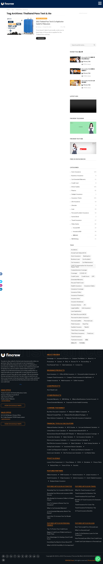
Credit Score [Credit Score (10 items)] (85, 276)
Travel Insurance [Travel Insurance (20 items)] (76, 336)
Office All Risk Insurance (67, 374)
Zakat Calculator (76, 443)
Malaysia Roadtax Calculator (55, 427)
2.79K (63, 27)
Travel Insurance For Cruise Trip (84, 504)
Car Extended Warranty (83, 179)
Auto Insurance (83, 172)
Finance (83, 190)
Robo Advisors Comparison (55, 418)
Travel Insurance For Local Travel (85, 496)
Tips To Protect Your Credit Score (57, 529)
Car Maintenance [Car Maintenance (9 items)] (87, 262)
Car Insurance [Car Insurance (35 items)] (75, 262)
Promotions (50, 361)
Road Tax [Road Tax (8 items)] (85, 324)
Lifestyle (83, 205)
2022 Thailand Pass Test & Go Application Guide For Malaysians (50, 22)
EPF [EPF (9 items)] (93, 276)
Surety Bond (83, 216)
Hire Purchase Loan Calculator (72, 453)
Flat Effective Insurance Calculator (57, 443)
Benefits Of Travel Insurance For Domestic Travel (88, 500)
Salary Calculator (68, 437)
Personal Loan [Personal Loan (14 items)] (88, 320)
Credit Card (83, 183)
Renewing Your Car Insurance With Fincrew (60, 490)
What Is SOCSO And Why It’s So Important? (60, 545)
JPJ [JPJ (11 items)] (85, 305)
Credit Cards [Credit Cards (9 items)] (75, 276)
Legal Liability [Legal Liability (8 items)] (75, 308)
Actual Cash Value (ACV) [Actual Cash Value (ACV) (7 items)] (78, 253)
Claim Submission (67, 365)
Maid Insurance (65, 380)
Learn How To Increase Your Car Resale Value (59, 517)
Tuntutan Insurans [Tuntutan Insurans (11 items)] (76, 339)
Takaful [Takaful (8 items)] (86, 327)
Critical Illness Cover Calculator (56, 430)
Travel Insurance (41, 18)
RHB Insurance (64, 474)
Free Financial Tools (53, 365)
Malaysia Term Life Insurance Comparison (78, 418)
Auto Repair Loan (52, 390)
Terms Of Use (66, 465)
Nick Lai (39, 27)
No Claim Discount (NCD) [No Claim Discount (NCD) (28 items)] (78, 314)
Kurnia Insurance (78, 474)
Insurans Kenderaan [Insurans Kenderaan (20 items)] (77, 301)
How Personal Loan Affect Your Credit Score (88, 538)
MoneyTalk (86, 61)
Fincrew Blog (85, 361)
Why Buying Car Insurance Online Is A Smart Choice (60, 499)
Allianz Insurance (52, 474)
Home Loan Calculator (53, 453)
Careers (59, 361)
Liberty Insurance (78, 478)
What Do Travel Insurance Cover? (85, 490)
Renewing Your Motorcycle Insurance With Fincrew (60, 494)
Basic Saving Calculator (91, 443)
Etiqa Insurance (65, 478)
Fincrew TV (74, 361)
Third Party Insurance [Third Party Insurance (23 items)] (77, 333)
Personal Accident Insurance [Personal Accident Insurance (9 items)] (80, 317)
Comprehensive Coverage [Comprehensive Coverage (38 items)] (79, 270)
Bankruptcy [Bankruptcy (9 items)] (86, 256)
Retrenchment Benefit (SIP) (77, 430)
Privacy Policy (97, 462)
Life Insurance (83, 201)
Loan (83, 209)
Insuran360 (84, 228)
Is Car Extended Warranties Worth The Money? (59, 512)
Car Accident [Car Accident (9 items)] (86, 259)
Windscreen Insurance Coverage (87, 434)
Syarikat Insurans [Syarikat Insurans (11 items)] (76, 327)
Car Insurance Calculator (83, 437)
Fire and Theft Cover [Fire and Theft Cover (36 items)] (77, 282)
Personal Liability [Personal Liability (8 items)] (76, 320)
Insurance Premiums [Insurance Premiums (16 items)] (77, 295)
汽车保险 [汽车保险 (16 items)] (82, 343)
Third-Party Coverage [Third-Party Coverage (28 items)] (77, 330)
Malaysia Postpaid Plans (54, 415)
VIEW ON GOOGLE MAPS (13, 405)
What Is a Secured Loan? (82, 530)
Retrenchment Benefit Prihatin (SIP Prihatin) (60, 434)
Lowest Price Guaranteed (54, 462)
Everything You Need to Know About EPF (59, 542)
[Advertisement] (83, 27)
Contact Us (78, 365)
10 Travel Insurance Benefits (83, 511)
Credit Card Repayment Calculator (57, 449)
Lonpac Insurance (91, 474)
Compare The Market (78, 358)
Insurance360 (84, 231)
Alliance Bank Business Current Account (84, 399)
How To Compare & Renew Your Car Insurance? (58, 504)
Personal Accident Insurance (83, 213)
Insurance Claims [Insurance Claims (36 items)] (89, 286)
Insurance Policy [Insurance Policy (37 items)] (76, 292)
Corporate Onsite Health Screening (77, 402)
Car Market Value (90, 453)
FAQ (66, 361)
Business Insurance (83, 175)
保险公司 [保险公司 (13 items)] (74, 343)
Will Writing (83, 239)
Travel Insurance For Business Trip (85, 493)
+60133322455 (5, 419)
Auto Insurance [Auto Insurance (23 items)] (76, 256)
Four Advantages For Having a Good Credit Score (60, 538)
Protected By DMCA (94, 560)
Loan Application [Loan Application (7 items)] (76, 311)
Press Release (70, 462)
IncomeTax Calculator (53, 437)
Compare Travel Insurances (55, 377)
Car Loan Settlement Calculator (87, 427)
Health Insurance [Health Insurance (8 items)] (76, 286)
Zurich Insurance (52, 478)
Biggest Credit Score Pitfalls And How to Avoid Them (59, 533)
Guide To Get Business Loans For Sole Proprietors (86, 534)
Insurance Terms (83, 198)
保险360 (84, 235)
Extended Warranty (53, 399)
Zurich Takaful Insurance (94, 478)
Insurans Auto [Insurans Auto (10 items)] (75, 298)
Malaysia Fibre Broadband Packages (75, 415)
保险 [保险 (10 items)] (86, 339)
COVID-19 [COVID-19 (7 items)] (83, 273)
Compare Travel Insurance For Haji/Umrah (79, 377)
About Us (91, 358)
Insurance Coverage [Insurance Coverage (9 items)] (77, 289)
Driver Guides (83, 187)
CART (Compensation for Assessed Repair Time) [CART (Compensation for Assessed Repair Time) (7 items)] (82, 266)
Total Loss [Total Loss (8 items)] (90, 333)
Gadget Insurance (83, 194)
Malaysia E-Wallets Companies (78, 411)
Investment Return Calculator (73, 446)
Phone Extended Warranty (55, 402)
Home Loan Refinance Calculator (81, 449)
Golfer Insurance (79, 380)
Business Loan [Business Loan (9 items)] (75, 259)
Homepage (50, 358)
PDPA (79, 462)
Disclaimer (87, 462)
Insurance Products (63, 358)
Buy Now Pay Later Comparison (56, 411)
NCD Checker (71, 427)
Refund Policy (54, 465)
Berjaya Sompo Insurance (57, 481)
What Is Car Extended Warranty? (57, 508)
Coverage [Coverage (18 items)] (74, 273)
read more (41, 38)
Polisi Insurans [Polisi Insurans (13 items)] (75, 324)
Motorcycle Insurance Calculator (57, 440)
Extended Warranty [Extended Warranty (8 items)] (77, 279)
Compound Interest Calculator (79, 440)
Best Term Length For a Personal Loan (86, 527)
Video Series (83, 224)
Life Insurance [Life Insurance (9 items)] (86, 308)
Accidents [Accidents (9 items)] (74, 249)
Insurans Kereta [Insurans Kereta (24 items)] (76, 305)
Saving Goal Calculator (53, 446)
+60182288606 (5, 401)
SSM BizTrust (69, 560)
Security (75, 465)
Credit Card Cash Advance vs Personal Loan (88, 541)
